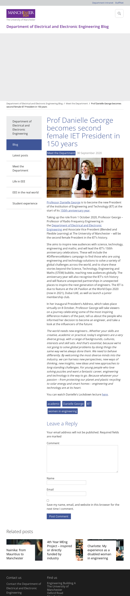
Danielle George (73, 336)
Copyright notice (45, 575)
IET (89, 336)
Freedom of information (97, 575)
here (105, 327)
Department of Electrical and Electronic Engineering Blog (34, 35)
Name (50, 411)
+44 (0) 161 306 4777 (19, 529)
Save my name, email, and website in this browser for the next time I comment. (83, 439)
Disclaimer (13, 575)
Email (50, 422)
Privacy (28, 575)
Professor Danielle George (63, 135)
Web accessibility (69, 575)
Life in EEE (19, 114)
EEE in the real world (26, 125)
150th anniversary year (75, 143)
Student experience (25, 136)
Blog (15, 77)
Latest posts (20, 88)
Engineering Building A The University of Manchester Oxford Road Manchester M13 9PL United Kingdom (61, 525)
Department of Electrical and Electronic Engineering (22, 60)
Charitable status (17, 582)
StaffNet (119, 2)
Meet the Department (20, 101)
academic (54, 336)
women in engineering (62, 343)
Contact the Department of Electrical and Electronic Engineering (23, 520)
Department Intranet (102, 2)
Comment (53, 375)
